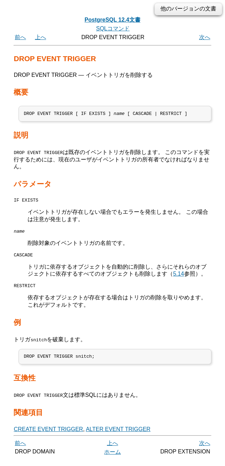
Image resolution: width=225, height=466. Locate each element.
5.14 (178, 278)
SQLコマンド (113, 28)
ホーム (112, 458)
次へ (204, 37)
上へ (40, 37)
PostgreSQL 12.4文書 (112, 20)
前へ (20, 37)
